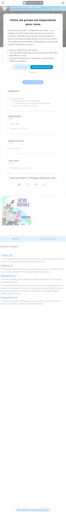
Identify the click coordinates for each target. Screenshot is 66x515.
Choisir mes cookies (21, 67)
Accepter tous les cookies (41, 67)
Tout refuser (33, 72)
